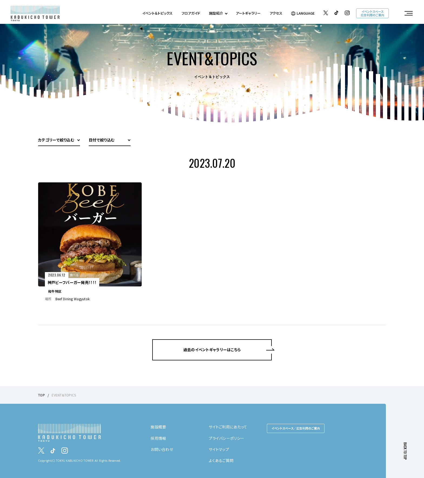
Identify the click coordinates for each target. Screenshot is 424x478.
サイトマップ (219, 449)
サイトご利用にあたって (228, 426)
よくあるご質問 (221, 460)
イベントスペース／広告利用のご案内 (295, 428)
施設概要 (158, 426)
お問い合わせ (162, 449)
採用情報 (158, 438)
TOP (41, 395)
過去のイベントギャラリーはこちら (212, 349)
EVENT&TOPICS (64, 395)
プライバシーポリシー (226, 438)
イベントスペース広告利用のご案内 (372, 13)
